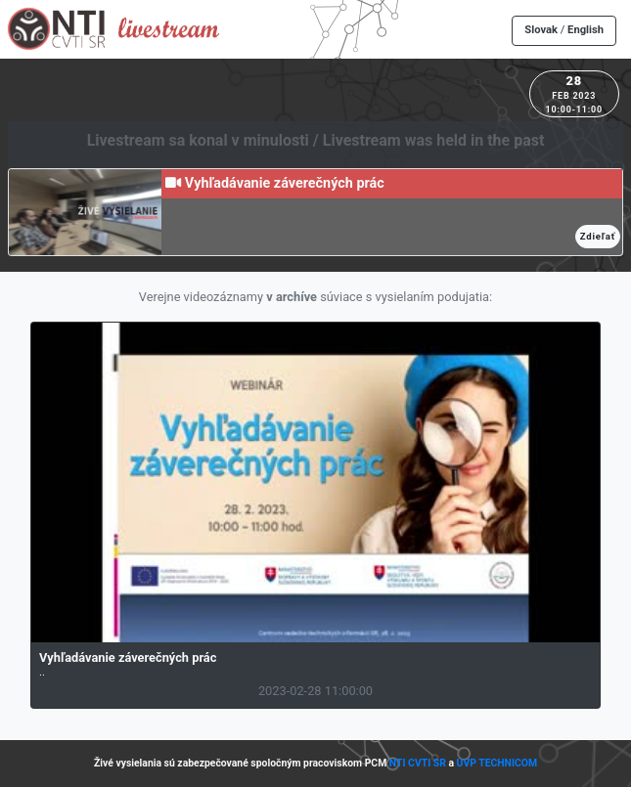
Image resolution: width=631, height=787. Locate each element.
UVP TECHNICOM (497, 763)
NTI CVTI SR (417, 763)
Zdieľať (597, 236)
